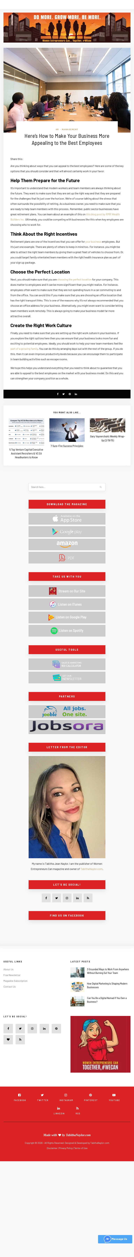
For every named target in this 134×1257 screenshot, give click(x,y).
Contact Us (9, 986)
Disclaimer (52, 1148)
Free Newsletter (11, 975)
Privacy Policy (66, 1148)
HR (57, 129)
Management (70, 129)
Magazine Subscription (15, 980)
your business (93, 241)
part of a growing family (24, 348)
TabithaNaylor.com (91, 868)
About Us (8, 969)
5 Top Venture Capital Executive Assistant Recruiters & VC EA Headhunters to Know (26, 453)
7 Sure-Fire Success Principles (67, 445)
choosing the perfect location (74, 279)
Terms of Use (80, 1148)
